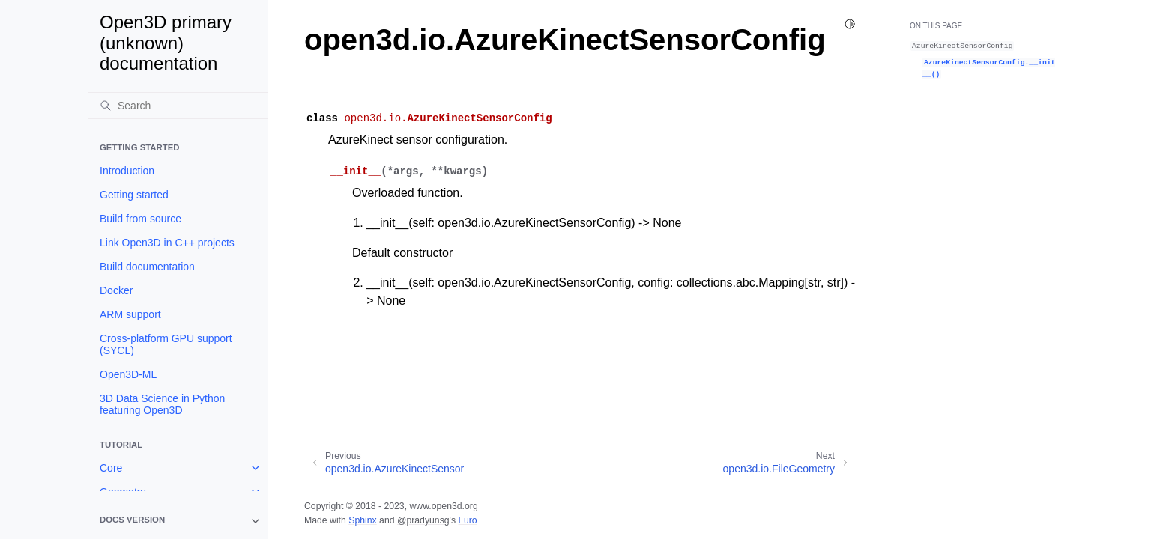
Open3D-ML (128, 374)
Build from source (140, 219)
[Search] (178, 105)
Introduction (127, 171)
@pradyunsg (423, 520)
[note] (178, 521)
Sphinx (362, 520)
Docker (116, 290)
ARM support (130, 314)
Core (111, 468)
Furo (467, 520)
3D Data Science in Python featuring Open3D (162, 404)
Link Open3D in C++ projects (167, 243)
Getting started (134, 195)
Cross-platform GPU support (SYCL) (166, 344)
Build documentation (147, 266)
